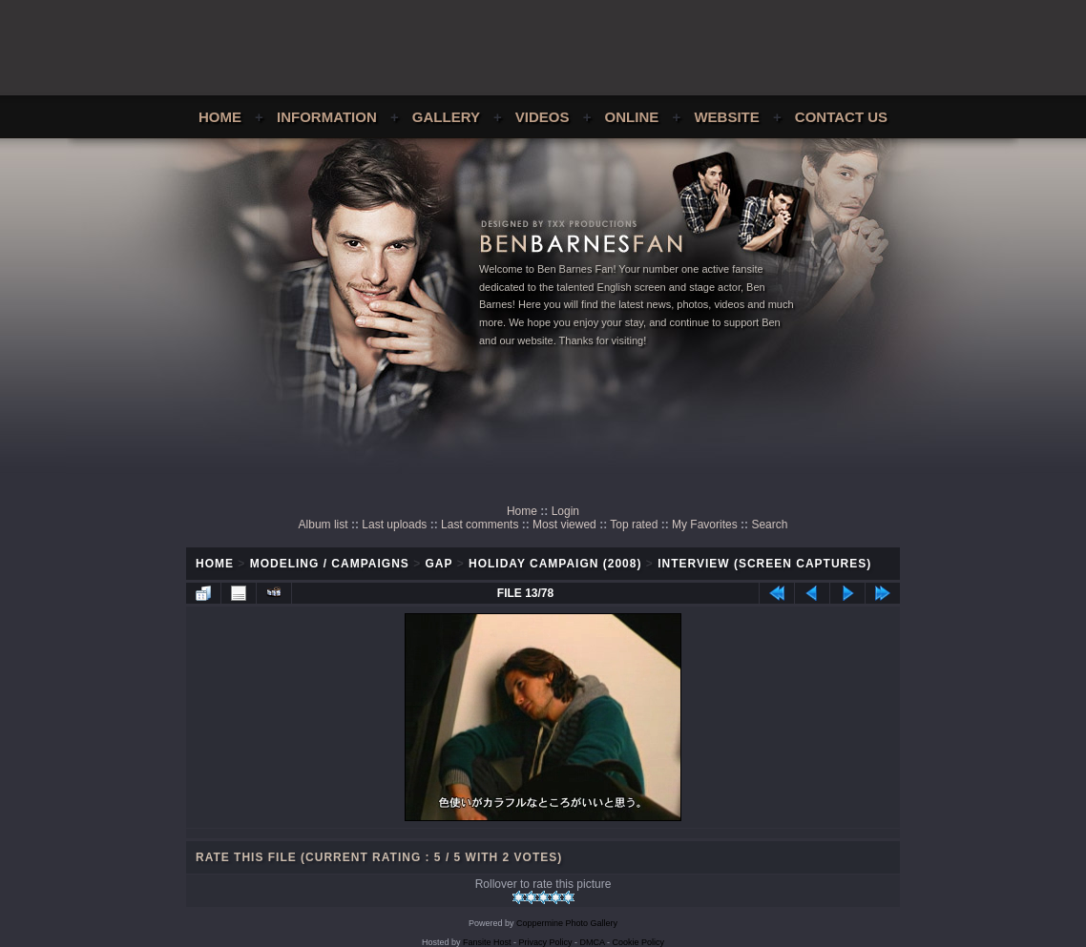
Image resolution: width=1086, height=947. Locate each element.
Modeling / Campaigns (329, 563)
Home (219, 117)
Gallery (446, 117)
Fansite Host (487, 942)
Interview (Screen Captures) (764, 563)
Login (565, 511)
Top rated (634, 524)
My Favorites (705, 524)
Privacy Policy (546, 942)
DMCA (592, 942)
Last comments (479, 524)
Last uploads (394, 524)
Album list (323, 524)
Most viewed (564, 524)
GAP (439, 563)
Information (327, 117)
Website (726, 117)
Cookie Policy (639, 942)
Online (632, 117)
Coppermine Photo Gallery (566, 923)
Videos (542, 117)
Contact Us (841, 117)
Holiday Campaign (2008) (555, 563)
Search (769, 524)
